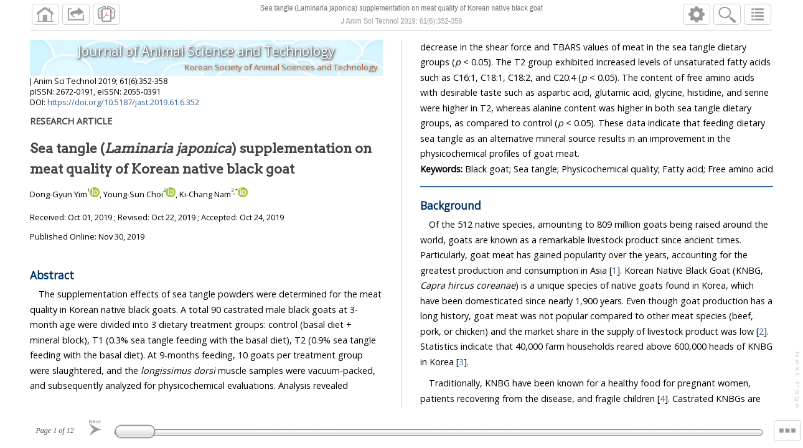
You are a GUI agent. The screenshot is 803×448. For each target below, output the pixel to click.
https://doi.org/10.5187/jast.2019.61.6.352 (123, 102)
